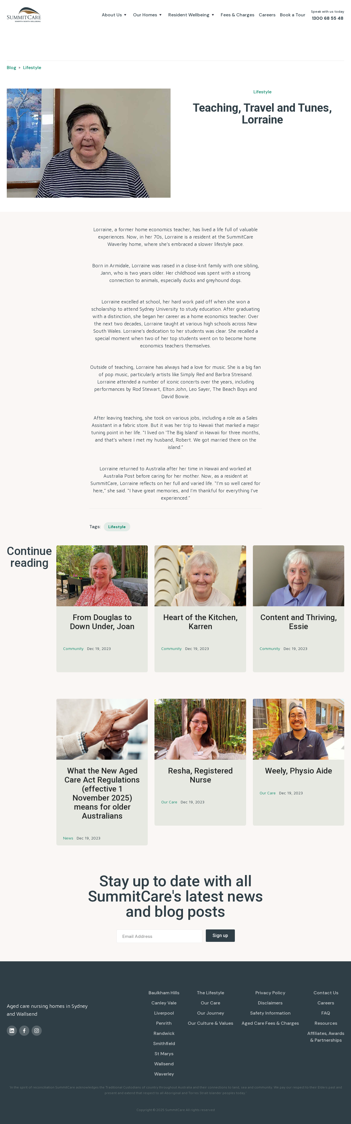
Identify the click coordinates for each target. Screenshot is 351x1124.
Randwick (164, 1033)
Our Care (169, 801)
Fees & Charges (237, 15)
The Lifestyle (210, 993)
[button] (115, 15)
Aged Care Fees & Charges (270, 1023)
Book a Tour (292, 15)
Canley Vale (163, 1003)
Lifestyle (32, 67)
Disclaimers (270, 1003)
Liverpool (164, 1013)
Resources (326, 1023)
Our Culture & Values (210, 1023)
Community (73, 648)
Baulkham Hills (164, 993)
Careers (267, 15)
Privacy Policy (270, 993)
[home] (25, 14)
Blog (11, 67)
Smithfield (164, 1043)
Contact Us (326, 993)
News (68, 838)
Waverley (164, 1074)
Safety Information (270, 1013)
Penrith (164, 1023)
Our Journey (210, 1013)
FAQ (325, 1013)
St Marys (163, 1054)
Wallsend (164, 1064)
